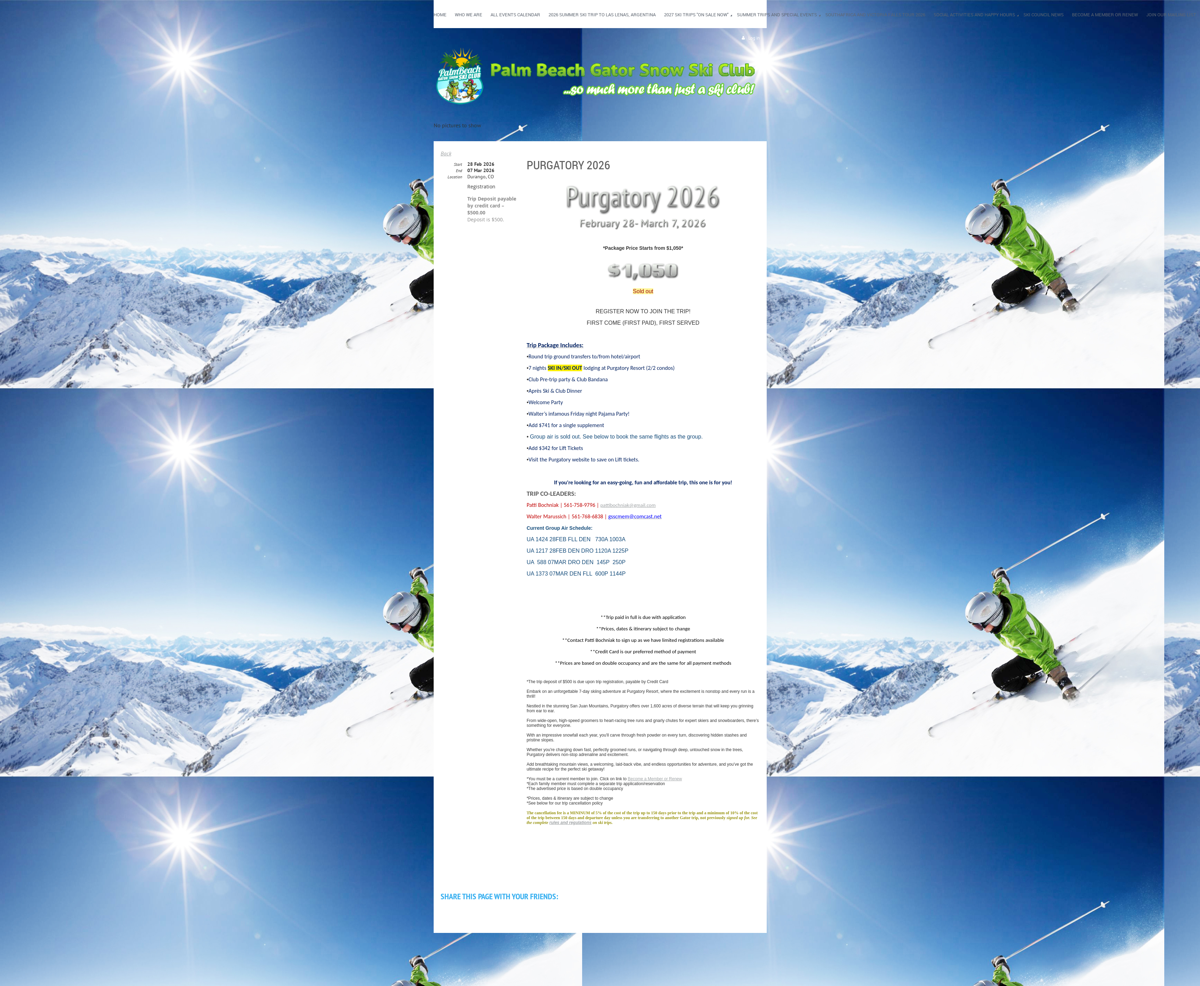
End (459, 170)
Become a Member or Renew (655, 778)
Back (446, 153)
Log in (754, 38)
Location (455, 176)
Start (458, 164)
